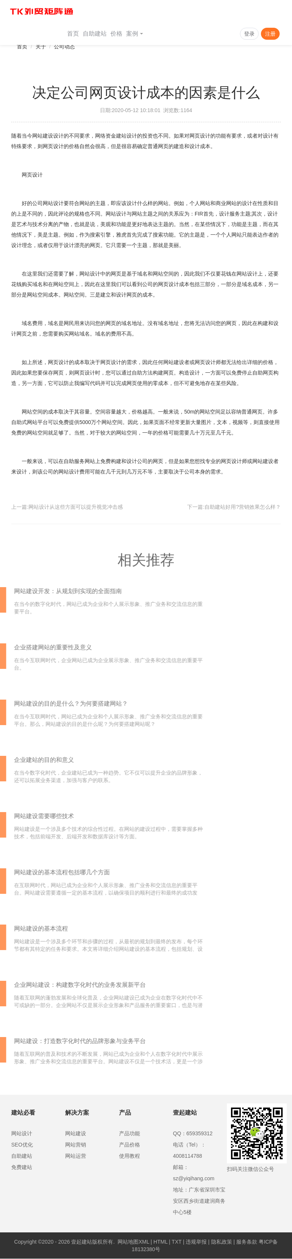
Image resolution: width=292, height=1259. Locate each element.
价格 (116, 33)
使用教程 (129, 1156)
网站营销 (75, 1145)
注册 (270, 34)
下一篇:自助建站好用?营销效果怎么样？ (234, 507)
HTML (160, 1242)
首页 (73, 33)
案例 (134, 33)
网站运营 (75, 1156)
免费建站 (21, 1167)
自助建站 (95, 33)
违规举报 (196, 1242)
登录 (249, 34)
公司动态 (64, 46)
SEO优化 (22, 1145)
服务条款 (246, 1242)
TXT (177, 1242)
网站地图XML (133, 1242)
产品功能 (129, 1133)
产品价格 (129, 1145)
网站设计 (21, 1133)
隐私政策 (221, 1242)
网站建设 (75, 1133)
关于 (41, 46)
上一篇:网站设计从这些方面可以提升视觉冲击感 (67, 507)
